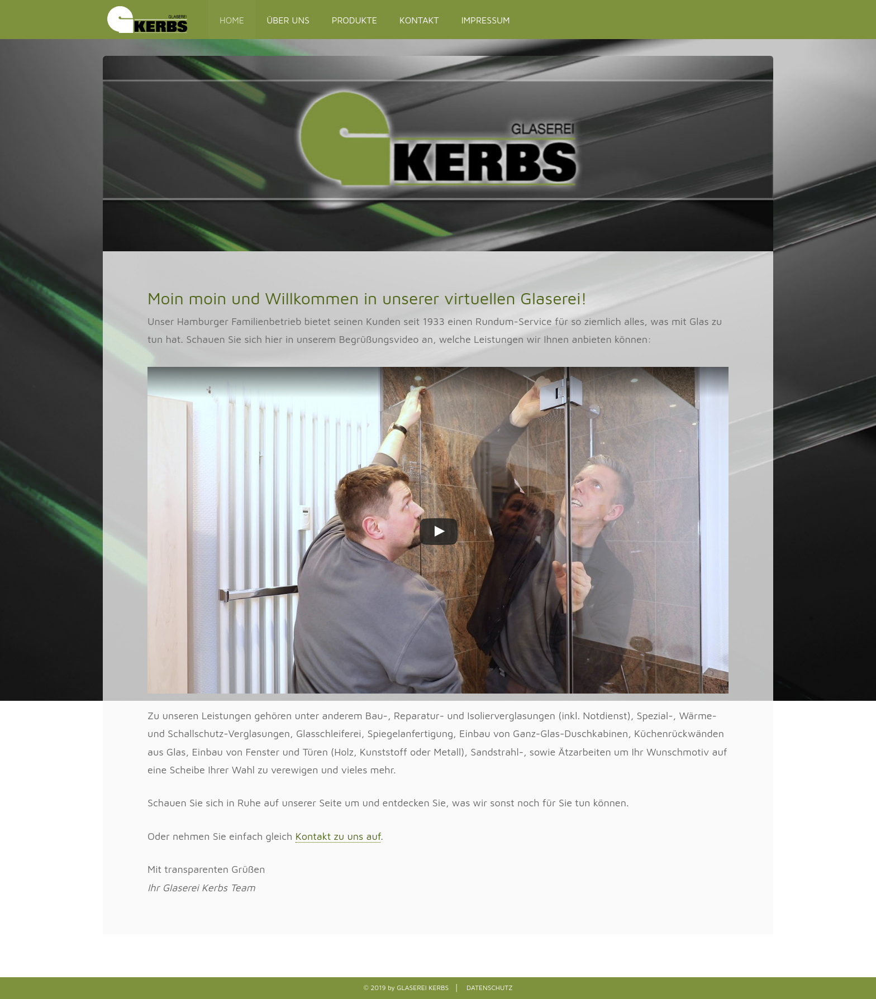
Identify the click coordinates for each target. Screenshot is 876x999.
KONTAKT (419, 20)
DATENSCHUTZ (489, 987)
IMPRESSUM (485, 20)
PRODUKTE (354, 20)
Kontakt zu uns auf (338, 836)
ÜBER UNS (288, 20)
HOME (232, 20)
